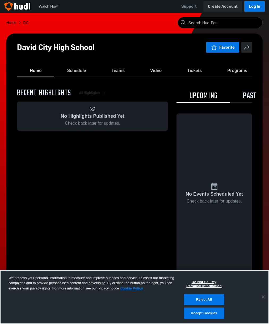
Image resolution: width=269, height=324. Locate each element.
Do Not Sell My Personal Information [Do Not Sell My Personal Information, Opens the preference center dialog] (204, 284)
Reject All (204, 299)
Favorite (223, 47)
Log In (254, 6)
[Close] (263, 297)
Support (189, 6)
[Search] (224, 22)
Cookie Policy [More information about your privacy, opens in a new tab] (131, 288)
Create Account (223, 6)
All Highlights (93, 95)
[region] (134, 297)
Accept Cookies (204, 313)
